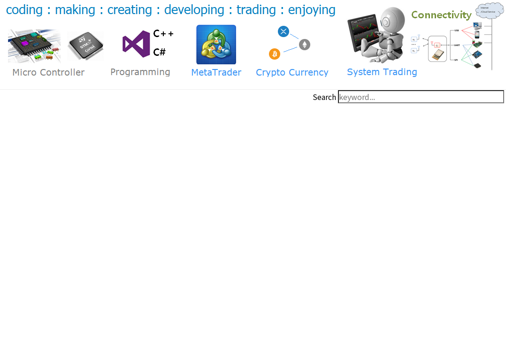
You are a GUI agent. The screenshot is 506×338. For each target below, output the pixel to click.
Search (324, 96)
